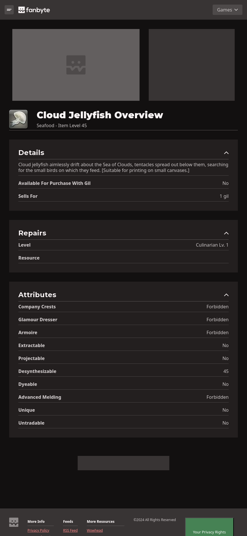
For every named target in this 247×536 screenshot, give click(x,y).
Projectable (31, 358)
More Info (36, 521)
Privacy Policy (38, 530)
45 (226, 371)
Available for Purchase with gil (54, 183)
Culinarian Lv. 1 (212, 245)
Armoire (27, 332)
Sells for (28, 196)
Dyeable (27, 384)
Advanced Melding (39, 397)
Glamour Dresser (37, 319)
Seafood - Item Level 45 (62, 125)
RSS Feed (70, 530)
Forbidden (218, 306)
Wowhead (95, 530)
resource (29, 258)
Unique (26, 410)
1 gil (224, 196)
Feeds (68, 521)
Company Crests (37, 306)
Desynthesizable (37, 371)
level (24, 245)
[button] (123, 154)
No (225, 183)
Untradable (31, 423)
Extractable (31, 345)
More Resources (100, 521)
